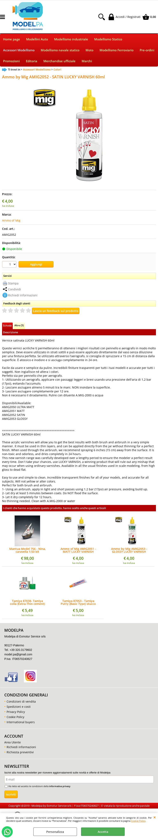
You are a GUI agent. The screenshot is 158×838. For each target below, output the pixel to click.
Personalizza (55, 832)
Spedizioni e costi (19, 707)
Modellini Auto (37, 39)
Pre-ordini (147, 50)
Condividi (14, 289)
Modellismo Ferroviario (117, 50)
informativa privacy (59, 786)
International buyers (21, 722)
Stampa (13, 283)
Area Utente (12, 742)
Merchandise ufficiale (59, 61)
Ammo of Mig (11, 220)
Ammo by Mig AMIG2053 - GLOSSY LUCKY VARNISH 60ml (129, 550)
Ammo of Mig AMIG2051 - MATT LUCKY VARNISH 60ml (78, 550)
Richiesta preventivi (20, 752)
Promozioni (11, 61)
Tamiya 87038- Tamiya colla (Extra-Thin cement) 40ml (27, 602)
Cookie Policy (138, 820)
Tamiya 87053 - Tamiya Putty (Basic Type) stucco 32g (78, 602)
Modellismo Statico (108, 39)
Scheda (7, 325)
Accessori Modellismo (19, 50)
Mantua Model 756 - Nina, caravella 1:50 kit (27, 550)
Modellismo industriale (71, 39)
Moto (89, 50)
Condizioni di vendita (21, 701)
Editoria (31, 61)
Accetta (103, 832)
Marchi (87, 61)
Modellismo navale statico (60, 50)
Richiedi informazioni (22, 295)
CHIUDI (154, 817)
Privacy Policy (16, 712)
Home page (11, 39)
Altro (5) (19, 325)
